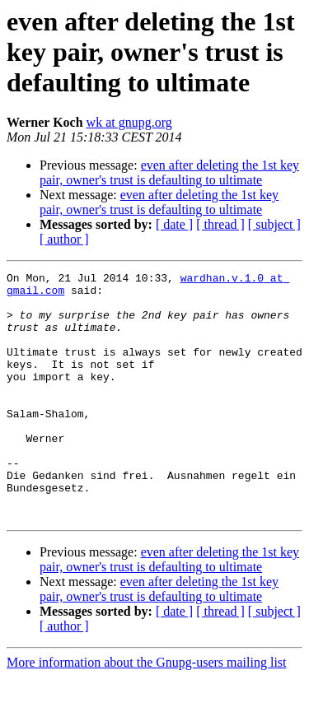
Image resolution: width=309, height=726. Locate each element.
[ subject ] (274, 224)
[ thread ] (220, 224)
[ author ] (64, 239)
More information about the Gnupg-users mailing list (147, 712)
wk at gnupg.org (129, 122)
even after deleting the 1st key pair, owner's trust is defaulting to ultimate (169, 172)
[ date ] (174, 224)
